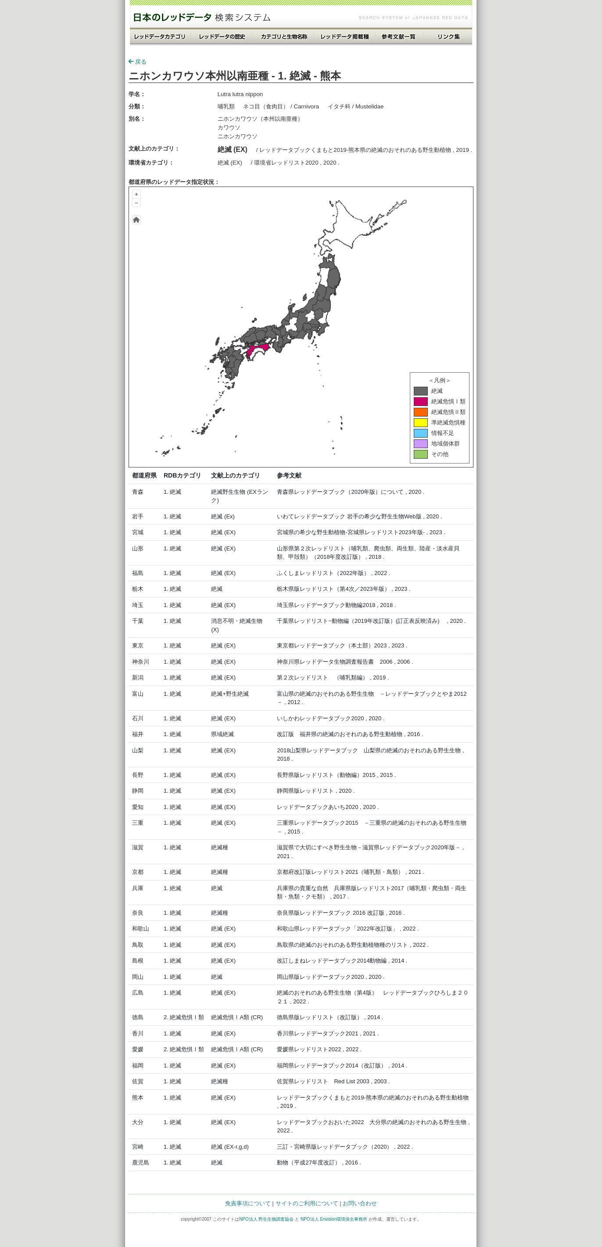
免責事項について (248, 1203)
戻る (138, 61)
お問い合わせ (360, 1203)
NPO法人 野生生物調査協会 (266, 1219)
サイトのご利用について (307, 1203)
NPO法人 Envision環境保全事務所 (334, 1219)
